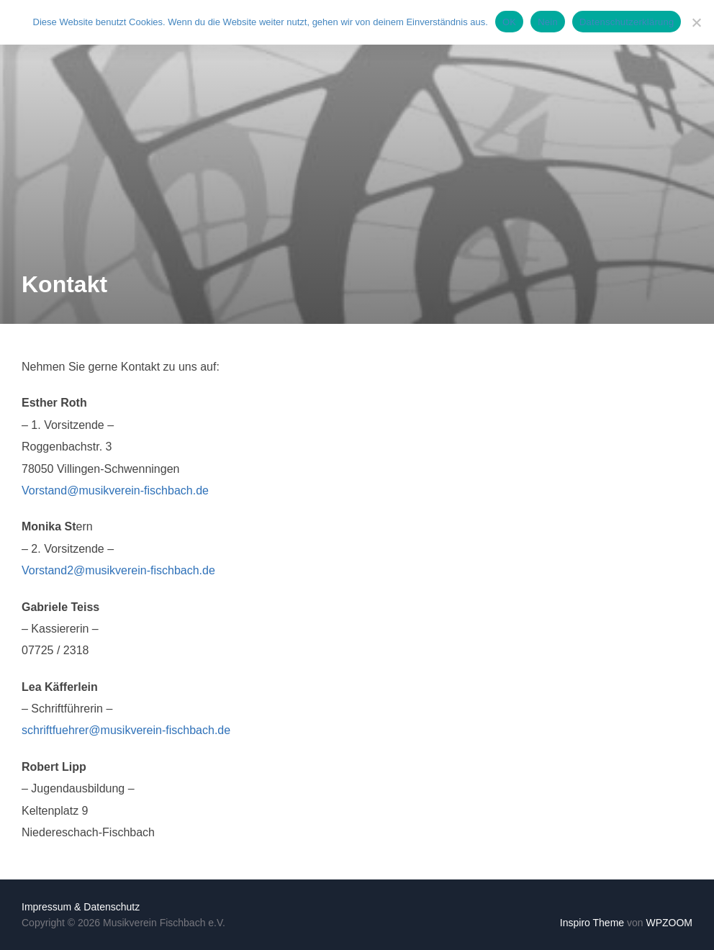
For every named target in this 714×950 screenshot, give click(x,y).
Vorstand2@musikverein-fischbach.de (118, 570)
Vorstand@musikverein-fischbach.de (115, 490)
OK (509, 22)
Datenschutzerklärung (626, 22)
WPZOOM (669, 922)
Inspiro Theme (592, 922)
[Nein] (696, 22)
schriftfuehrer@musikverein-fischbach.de (126, 730)
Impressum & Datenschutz (81, 907)
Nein (548, 22)
